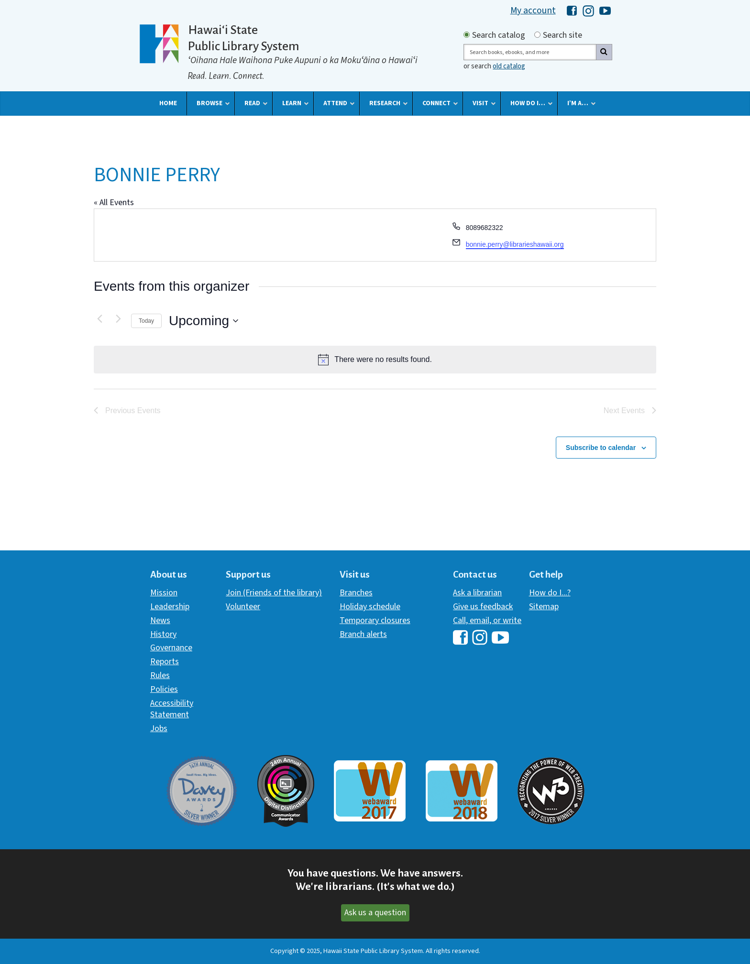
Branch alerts (363, 634)
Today (146, 321)
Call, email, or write (487, 620)
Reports (164, 662)
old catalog (509, 66)
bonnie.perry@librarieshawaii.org (515, 244)
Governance (171, 648)
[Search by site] (537, 35)
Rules (160, 675)
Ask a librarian (477, 593)
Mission (163, 593)
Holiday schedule (370, 607)
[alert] (375, 359)
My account (533, 10)
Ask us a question (375, 913)
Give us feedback (483, 607)
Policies (164, 689)
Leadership (169, 607)
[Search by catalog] (466, 35)
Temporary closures (375, 620)
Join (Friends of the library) (274, 593)
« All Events (114, 202)
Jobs (158, 728)
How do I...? (550, 593)
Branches (356, 593)
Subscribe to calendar (601, 447)
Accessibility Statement (171, 709)
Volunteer (243, 607)
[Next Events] (118, 318)
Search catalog (498, 35)
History (163, 634)
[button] (168, 103)
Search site (562, 35)
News (160, 620)
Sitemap (544, 607)
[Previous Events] (99, 318)
